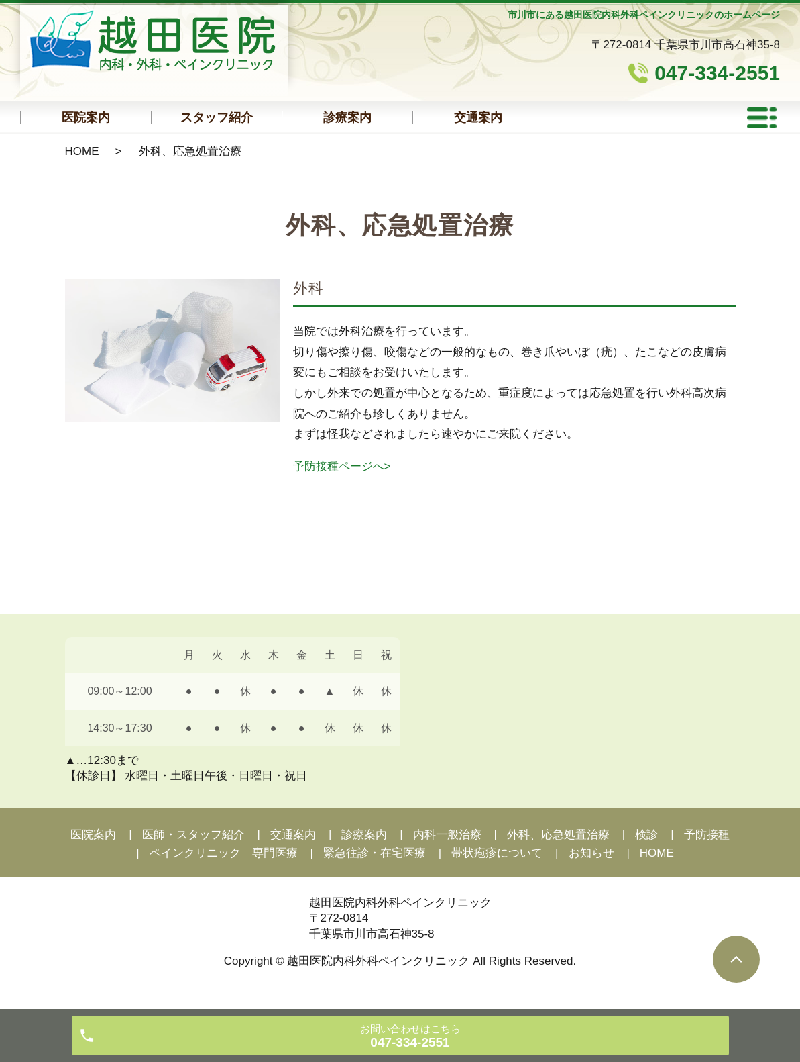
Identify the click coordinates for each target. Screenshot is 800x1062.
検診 (646, 834)
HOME (82, 151)
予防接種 (707, 834)
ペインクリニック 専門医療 (224, 853)
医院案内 (86, 117)
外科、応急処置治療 (558, 834)
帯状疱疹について (496, 853)
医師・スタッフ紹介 (193, 834)
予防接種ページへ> (342, 466)
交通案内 (478, 117)
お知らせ (591, 853)
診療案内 (347, 117)
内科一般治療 (447, 834)
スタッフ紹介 (216, 117)
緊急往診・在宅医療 (374, 853)
